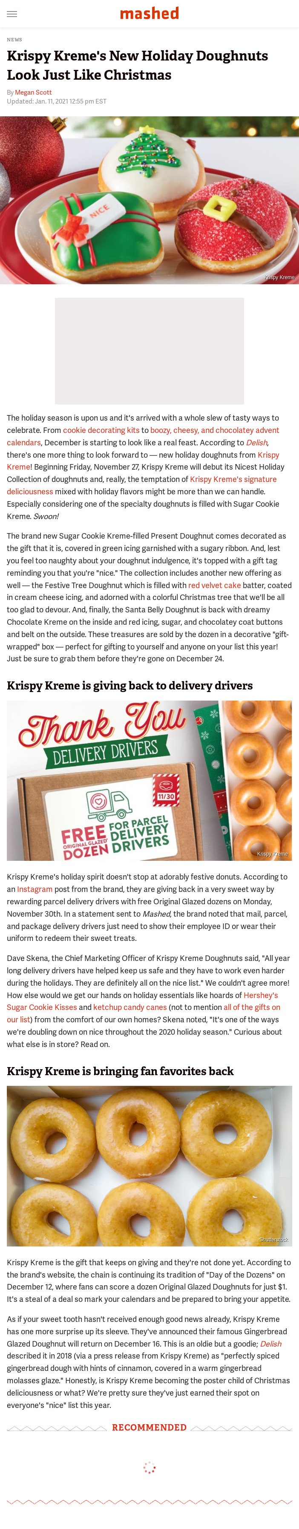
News (15, 40)
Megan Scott (33, 92)
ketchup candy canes (130, 1007)
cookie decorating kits (101, 430)
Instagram (35, 889)
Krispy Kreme (279, 277)
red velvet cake (214, 585)
